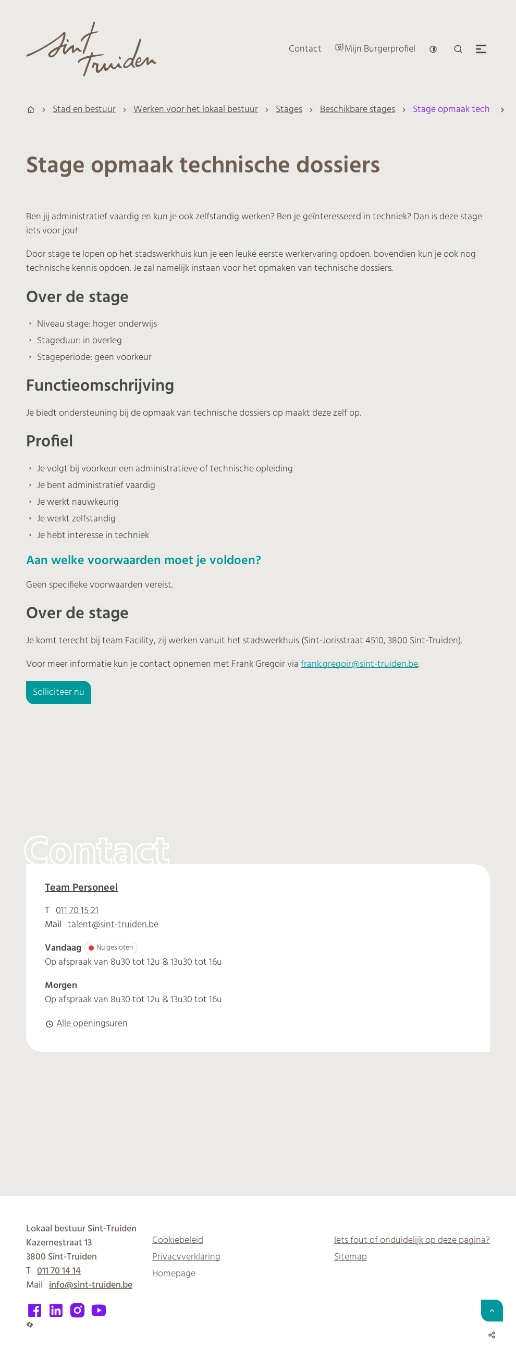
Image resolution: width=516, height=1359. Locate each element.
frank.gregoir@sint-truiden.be (359, 664)
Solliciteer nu (58, 692)
